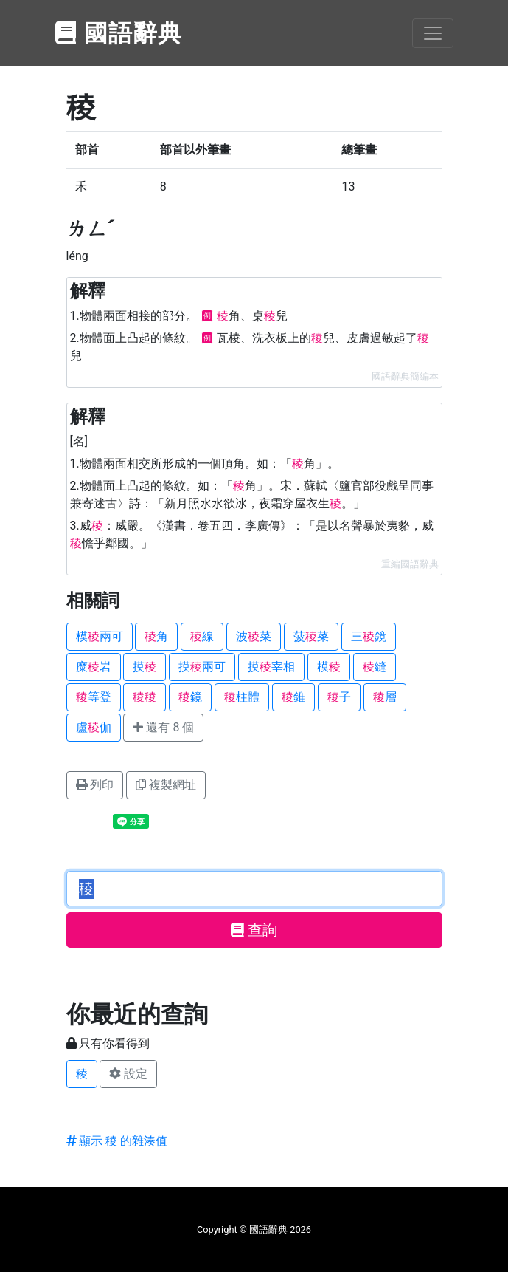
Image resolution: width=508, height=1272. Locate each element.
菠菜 (311, 636)
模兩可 (99, 636)
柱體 (242, 697)
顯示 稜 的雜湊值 (117, 1141)
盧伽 (93, 727)
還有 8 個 (163, 727)
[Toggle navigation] (432, 33)
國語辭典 (119, 33)
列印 (95, 785)
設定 (128, 1074)
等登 (93, 697)
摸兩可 (202, 667)
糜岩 (93, 667)
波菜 (253, 636)
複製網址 (166, 785)
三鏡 (368, 636)
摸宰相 (271, 667)
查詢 (254, 930)
